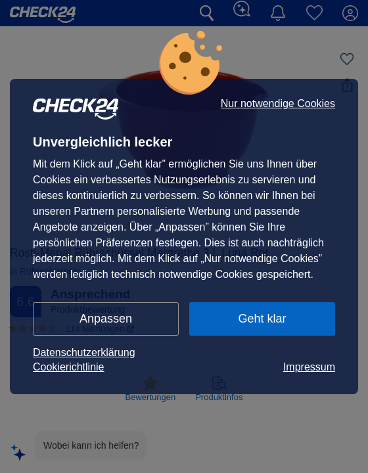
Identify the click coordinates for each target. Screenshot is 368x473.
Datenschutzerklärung (84, 352)
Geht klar (262, 318)
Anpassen (106, 318)
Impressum (309, 366)
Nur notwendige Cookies (278, 104)
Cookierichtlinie (68, 366)
